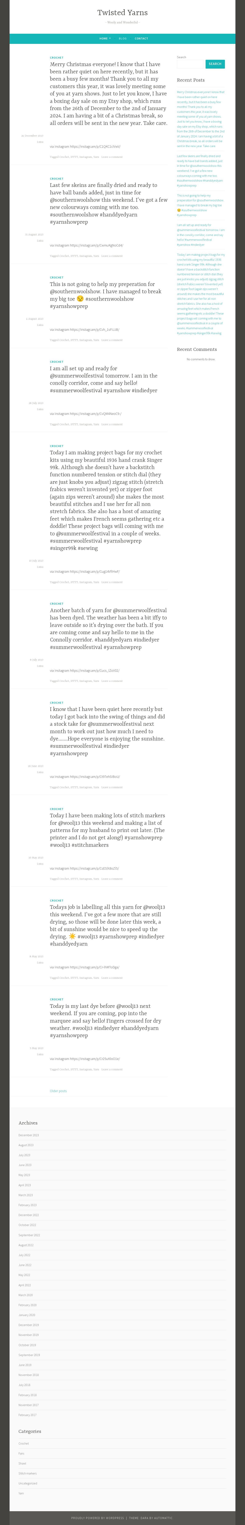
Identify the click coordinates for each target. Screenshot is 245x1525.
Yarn (96, 157)
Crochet (57, 57)
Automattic (163, 1518)
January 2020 (27, 1315)
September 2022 (29, 1235)
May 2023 (24, 1175)
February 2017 (28, 1415)
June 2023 (25, 1165)
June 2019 (25, 1365)
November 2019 (29, 1335)
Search (181, 57)
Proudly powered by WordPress (97, 1518)
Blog (123, 38)
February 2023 (28, 1205)
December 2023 (29, 1135)
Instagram (85, 157)
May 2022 (24, 1275)
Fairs (21, 1453)
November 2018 (29, 1375)
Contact (141, 38)
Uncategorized (28, 1483)
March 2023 (26, 1195)
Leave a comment (112, 157)
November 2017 (29, 1405)
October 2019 (27, 1345)
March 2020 (26, 1295)
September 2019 (29, 1355)
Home (104, 38)
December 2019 (29, 1325)
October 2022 (27, 1225)
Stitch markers (28, 1473)
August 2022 (26, 1245)
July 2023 (24, 1155)
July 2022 (24, 1255)
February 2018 (28, 1395)
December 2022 (29, 1215)
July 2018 (24, 1385)
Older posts (58, 1091)
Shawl (22, 1463)
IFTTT (74, 157)
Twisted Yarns (122, 13)
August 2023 (26, 1145)
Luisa (40, 141)
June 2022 (25, 1265)
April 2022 (25, 1285)
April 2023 (25, 1185)
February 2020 (28, 1305)
